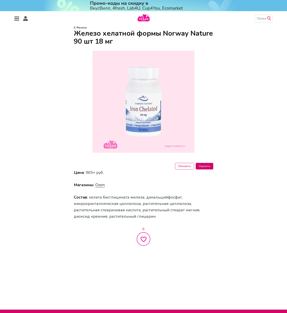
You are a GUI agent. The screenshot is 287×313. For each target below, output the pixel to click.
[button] (25, 18)
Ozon (100, 185)
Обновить (184, 166)
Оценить (204, 166)
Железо (80, 28)
